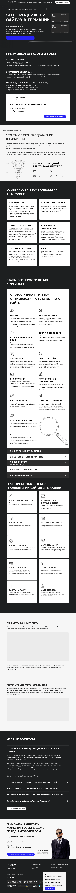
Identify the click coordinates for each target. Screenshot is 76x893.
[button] (62, 2)
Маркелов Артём (35, 869)
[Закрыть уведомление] (64, 873)
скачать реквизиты (56, 867)
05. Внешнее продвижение (23, 469)
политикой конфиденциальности (53, 885)
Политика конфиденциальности (60, 864)
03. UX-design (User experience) (26, 457)
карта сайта (54, 869)
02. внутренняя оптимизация (26, 451)
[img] (21, 886)
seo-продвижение (36, 864)
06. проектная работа (21, 475)
